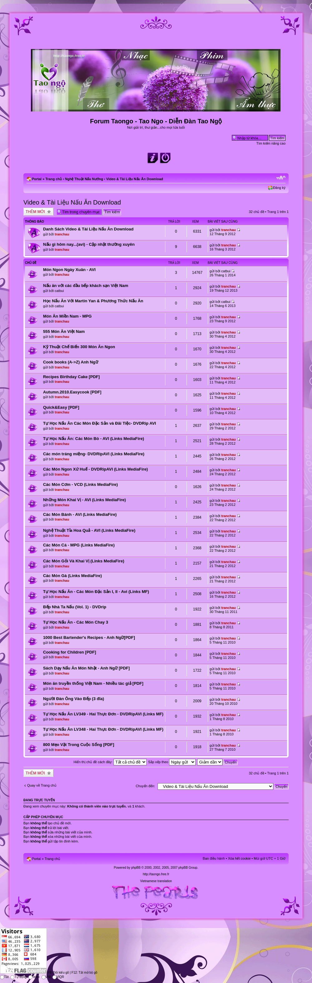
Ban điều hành (214, 858)
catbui (225, 271)
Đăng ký (279, 188)
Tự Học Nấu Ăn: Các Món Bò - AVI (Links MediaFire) (93, 438)
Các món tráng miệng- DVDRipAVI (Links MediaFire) (93, 454)
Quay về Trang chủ (41, 785)
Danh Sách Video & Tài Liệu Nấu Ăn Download (88, 229)
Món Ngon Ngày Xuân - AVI (69, 269)
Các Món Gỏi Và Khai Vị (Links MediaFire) (83, 561)
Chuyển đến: (145, 786)
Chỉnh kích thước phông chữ (280, 177)
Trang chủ (53, 179)
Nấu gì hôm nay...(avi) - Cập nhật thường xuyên (88, 244)
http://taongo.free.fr (156, 874)
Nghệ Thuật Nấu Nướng (84, 179)
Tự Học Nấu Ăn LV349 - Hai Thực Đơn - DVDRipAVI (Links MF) (103, 714)
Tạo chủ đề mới (38, 211)
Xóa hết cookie (239, 858)
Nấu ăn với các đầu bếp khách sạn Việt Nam (85, 285)
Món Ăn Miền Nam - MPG (67, 316)
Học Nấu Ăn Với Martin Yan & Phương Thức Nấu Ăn (93, 301)
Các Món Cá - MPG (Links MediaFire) (79, 545)
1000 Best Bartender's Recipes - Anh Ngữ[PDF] (89, 637)
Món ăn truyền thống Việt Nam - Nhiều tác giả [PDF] (93, 683)
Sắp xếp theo (172, 762)
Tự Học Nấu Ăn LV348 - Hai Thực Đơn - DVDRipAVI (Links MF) (103, 729)
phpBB (135, 867)
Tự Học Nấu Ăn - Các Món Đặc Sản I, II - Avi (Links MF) (96, 591)
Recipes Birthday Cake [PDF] (71, 376)
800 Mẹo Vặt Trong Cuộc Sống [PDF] (78, 744)
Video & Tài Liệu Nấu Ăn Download (134, 179)
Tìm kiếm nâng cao (270, 143)
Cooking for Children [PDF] (69, 652)
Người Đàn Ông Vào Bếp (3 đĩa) (73, 698)
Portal (36, 179)
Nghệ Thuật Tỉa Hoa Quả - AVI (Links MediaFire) (89, 530)
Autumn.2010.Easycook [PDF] (72, 392)
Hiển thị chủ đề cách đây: (110, 762)
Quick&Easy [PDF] (61, 407)
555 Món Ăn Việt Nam (64, 331)
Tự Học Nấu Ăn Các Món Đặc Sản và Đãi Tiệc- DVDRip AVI (99, 423)
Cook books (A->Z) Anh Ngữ (70, 362)
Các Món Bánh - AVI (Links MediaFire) (80, 514)
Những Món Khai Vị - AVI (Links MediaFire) (84, 499)
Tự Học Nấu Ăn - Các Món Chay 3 (75, 622)
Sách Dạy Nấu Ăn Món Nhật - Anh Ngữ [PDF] (86, 668)
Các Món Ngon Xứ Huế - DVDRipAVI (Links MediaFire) (95, 469)
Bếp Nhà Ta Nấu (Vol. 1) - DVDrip (74, 607)
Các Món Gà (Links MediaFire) (72, 575)
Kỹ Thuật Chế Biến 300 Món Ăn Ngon (79, 346)
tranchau (62, 234)
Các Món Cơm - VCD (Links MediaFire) (80, 484)
